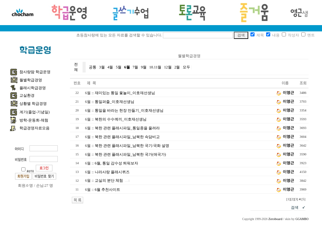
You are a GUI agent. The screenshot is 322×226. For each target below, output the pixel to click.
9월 (144, 67)
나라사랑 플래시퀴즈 (112, 172)
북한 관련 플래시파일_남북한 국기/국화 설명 (132, 145)
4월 (110, 67)
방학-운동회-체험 (33, 120)
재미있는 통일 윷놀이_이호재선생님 (125, 93)
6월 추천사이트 (107, 189)
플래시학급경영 (32, 88)
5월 (118, 67)
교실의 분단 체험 (109, 180)
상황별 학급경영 (33, 103)
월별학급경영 (30, 80)
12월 (168, 67)
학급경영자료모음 (34, 128)
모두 (186, 67)
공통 (92, 67)
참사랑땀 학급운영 (35, 72)
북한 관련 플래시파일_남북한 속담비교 (127, 137)
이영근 (288, 92)
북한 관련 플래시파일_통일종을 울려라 (127, 128)
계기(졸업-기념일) (34, 112)
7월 (135, 67)
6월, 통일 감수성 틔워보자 (116, 163)
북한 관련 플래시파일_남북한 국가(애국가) (130, 154)
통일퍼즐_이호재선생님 (114, 102)
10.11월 (155, 67)
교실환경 (27, 95)
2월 (177, 67)
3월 (102, 67)
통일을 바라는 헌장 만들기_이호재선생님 (129, 110)
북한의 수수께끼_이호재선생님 (121, 119)
